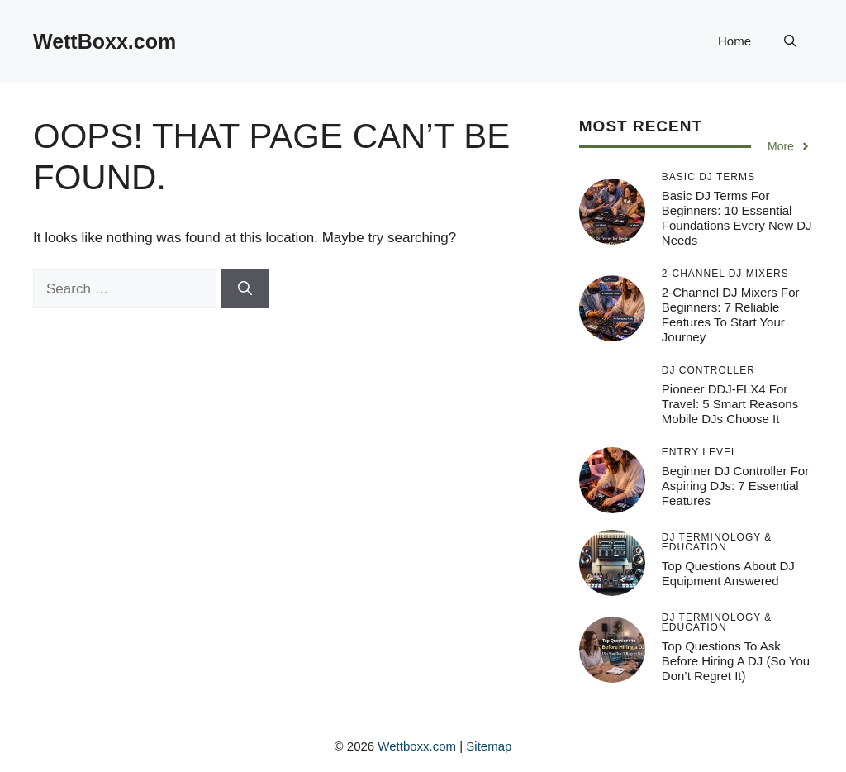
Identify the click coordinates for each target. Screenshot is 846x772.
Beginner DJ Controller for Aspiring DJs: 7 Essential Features (735, 486)
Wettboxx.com (417, 746)
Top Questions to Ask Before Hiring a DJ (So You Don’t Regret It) (736, 661)
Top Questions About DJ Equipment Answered (728, 573)
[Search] (245, 289)
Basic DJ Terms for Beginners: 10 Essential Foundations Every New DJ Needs (737, 217)
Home (734, 41)
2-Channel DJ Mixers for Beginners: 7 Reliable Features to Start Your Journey (731, 314)
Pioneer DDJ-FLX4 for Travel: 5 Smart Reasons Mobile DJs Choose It (730, 404)
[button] (790, 41)
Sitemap (488, 746)
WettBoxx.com (104, 41)
